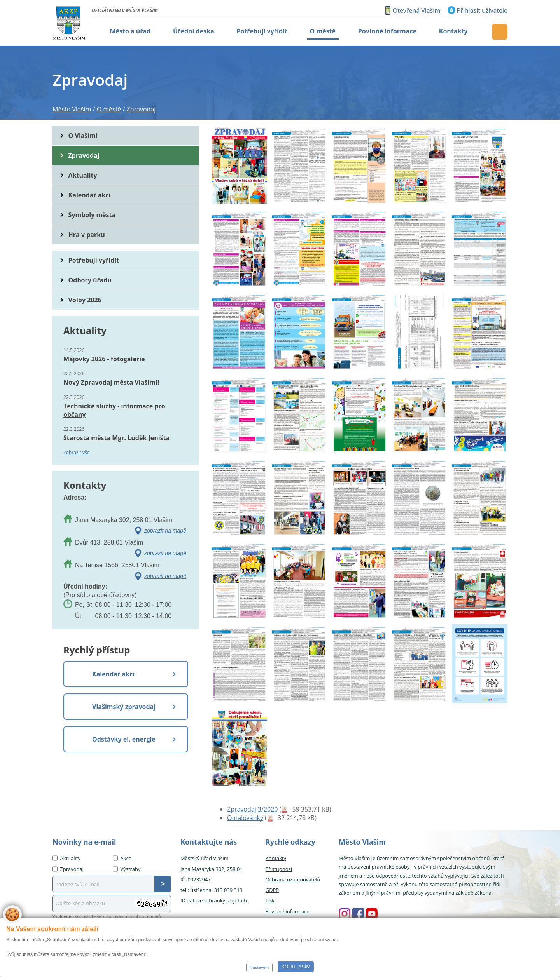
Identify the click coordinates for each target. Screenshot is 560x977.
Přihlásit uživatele (482, 10)
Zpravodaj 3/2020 (252, 809)
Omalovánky (245, 817)
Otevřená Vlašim (416, 10)
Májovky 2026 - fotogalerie (104, 359)
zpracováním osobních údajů (132, 916)
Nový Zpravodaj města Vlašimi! (111, 382)
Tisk (270, 900)
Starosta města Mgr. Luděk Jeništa (116, 438)
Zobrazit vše (76, 452)
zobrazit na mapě (165, 531)
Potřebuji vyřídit (93, 260)
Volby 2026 (85, 300)
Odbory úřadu (90, 280)
